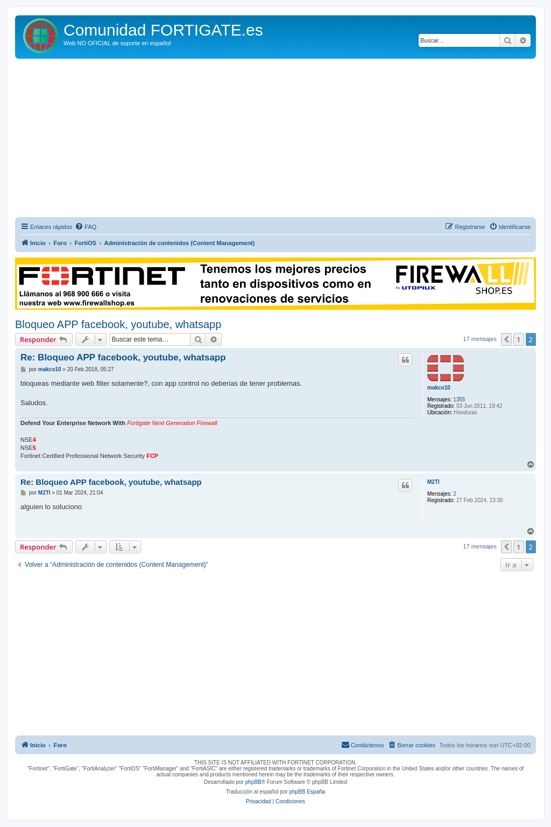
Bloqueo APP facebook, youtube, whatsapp (118, 324)
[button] (506, 339)
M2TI (433, 482)
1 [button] (518, 339)
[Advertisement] (275, 139)
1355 (459, 399)
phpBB (253, 782)
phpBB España (307, 792)
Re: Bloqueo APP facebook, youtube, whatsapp (123, 357)
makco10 (438, 388)
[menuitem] (85, 226)
